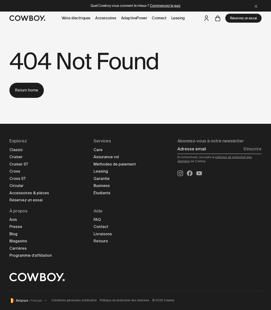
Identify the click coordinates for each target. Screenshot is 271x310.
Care (98, 149)
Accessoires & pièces (29, 192)
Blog (13, 233)
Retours (101, 241)
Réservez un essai (243, 18)
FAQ (97, 219)
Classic (16, 149)
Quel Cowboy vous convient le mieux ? (135, 6)
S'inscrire (252, 149)
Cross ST (17, 178)
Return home (26, 90)
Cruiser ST (18, 164)
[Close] (256, 6)
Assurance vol (106, 156)
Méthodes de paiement (115, 164)
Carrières (18, 248)
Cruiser (16, 156)
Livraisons (103, 233)
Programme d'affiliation (30, 255)
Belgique (28, 300)
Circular (16, 185)
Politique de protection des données (124, 300)
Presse (15, 226)
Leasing (101, 171)
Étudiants (102, 192)
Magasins (18, 241)
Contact (101, 226)
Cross (14, 171)
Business (102, 185)
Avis (13, 219)
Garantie (102, 178)
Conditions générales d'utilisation (74, 300)
